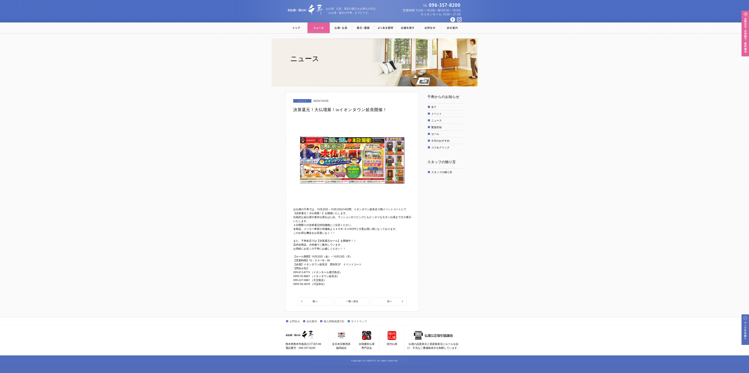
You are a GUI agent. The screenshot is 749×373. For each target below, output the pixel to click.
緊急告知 (436, 127)
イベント (436, 113)
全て (433, 107)
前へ (315, 301)
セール (435, 134)
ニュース (436, 120)
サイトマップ (359, 321)
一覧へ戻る (352, 301)
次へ (389, 301)
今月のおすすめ (440, 140)
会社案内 (312, 321)
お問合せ (294, 321)
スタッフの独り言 (441, 172)
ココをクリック (440, 147)
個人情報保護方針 (334, 321)
